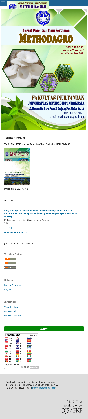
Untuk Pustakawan (12, 315)
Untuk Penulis (10, 311)
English (8, 289)
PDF (10, 228)
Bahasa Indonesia (13, 285)
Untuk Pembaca (11, 307)
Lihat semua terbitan (14, 232)
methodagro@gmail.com (44, 387)
